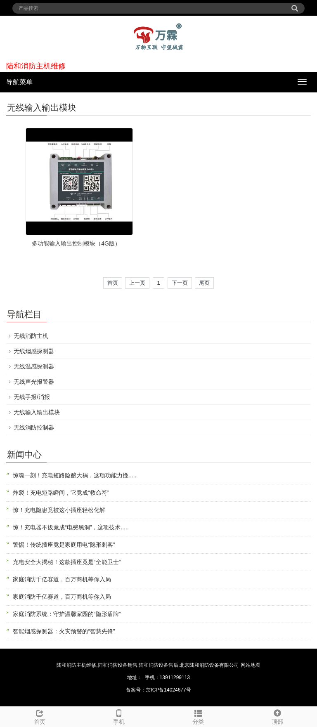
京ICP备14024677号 (168, 690)
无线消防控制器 (34, 427)
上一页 (137, 283)
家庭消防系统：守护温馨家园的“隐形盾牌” (67, 614)
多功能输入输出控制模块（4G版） (76, 243)
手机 (118, 716)
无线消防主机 (31, 336)
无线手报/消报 (32, 397)
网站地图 (250, 665)
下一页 (180, 283)
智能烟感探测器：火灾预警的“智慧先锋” (64, 631)
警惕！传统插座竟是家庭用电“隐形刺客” (64, 544)
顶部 (277, 716)
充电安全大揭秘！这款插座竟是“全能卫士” (67, 562)
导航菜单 (19, 81)
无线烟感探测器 (34, 351)
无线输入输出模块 (37, 412)
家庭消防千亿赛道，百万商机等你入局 (62, 579)
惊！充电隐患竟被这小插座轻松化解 (59, 510)
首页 (112, 283)
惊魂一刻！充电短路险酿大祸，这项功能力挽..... (74, 475)
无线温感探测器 (34, 366)
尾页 (204, 283)
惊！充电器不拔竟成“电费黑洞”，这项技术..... (71, 527)
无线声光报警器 (34, 381)
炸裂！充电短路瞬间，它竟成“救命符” (61, 492)
